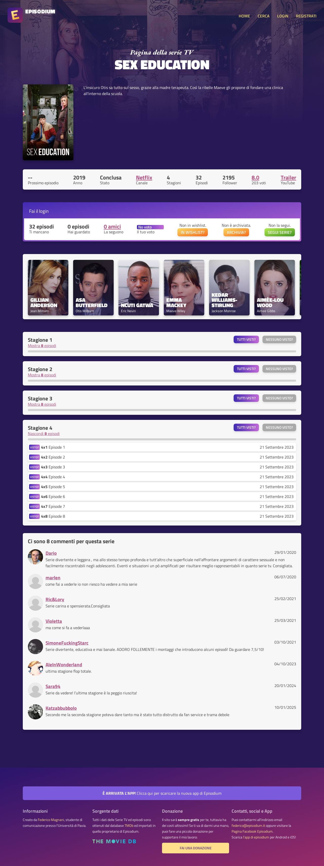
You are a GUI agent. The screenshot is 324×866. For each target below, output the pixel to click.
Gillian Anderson (43, 302)
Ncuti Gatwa (137, 305)
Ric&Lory (55, 599)
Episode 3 (53, 467)
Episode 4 (53, 477)
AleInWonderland (64, 664)
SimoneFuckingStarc (67, 642)
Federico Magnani (51, 820)
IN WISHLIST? (193, 232)
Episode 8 (53, 516)
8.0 (255, 177)
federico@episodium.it (248, 825)
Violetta (54, 621)
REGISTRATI (306, 16)
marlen (53, 577)
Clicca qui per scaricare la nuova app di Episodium (162, 793)
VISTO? (34, 447)
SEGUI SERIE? (280, 232)
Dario (51, 553)
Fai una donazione (196, 848)
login (44, 211)
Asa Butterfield (92, 302)
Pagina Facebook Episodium (252, 831)
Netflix (144, 177)
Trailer (288, 177)
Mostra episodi (42, 346)
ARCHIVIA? (236, 232)
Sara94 (53, 686)
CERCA (264, 16)
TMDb (129, 825)
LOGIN (282, 16)
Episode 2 (53, 457)
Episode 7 (53, 506)
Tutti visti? (246, 339)
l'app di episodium (256, 837)
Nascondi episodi (44, 433)
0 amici (112, 226)
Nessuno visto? (279, 339)
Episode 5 (53, 487)
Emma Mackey (176, 302)
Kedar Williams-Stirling (224, 300)
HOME (244, 16)
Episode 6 (53, 496)
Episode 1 (53, 447)
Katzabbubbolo (61, 708)
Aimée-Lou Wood (271, 302)
